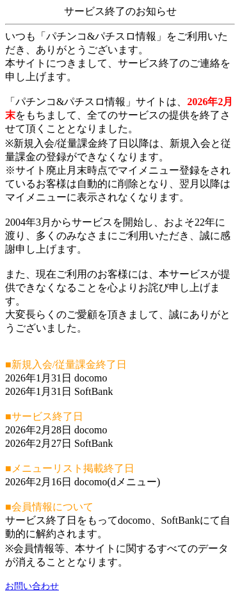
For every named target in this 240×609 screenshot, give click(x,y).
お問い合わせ (32, 586)
